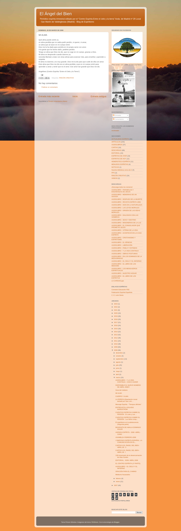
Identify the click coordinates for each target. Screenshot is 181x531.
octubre (119, 356)
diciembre (119, 353)
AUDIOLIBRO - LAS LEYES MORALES (125, 208)
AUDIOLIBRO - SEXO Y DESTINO (124, 220)
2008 (116, 350)
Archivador (115, 130)
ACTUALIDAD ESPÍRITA (120, 139)
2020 (116, 313)
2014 (116, 332)
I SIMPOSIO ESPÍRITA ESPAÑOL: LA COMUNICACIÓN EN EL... (128, 441)
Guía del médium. (121, 390)
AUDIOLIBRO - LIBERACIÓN (122, 245)
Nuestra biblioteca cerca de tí (122, 170)
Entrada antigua (98, 96)
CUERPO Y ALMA (121, 396)
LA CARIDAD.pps (118, 281)
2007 (116, 485)
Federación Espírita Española (122, 292)
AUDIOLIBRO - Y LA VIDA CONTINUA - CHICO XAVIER (126, 381)
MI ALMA (118, 393)
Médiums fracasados (122, 474)
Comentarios (118, 119)
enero (118, 481)
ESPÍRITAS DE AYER (119, 156)
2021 (116, 310)
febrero (118, 478)
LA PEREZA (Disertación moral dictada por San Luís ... (126, 400)
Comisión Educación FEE (120, 289)
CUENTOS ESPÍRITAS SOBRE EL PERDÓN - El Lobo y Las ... (127, 413)
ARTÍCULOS (116, 142)
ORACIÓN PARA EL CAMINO (125, 471)
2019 (116, 316)
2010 (116, 344)
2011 (116, 341)
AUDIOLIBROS (117, 145)
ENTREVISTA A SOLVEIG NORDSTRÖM (124, 408)
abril (117, 374)
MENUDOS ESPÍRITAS (120, 164)
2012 (116, 338)
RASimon (94, 522)
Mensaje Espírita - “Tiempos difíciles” (128, 404)
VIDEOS (115, 178)
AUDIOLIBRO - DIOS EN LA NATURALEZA (127, 205)
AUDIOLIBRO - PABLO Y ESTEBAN (124, 248)
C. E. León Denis (118, 295)
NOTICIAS (115, 167)
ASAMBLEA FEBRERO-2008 (125, 437)
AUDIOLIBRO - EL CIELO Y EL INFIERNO (127, 261)
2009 (116, 347)
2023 (116, 304)
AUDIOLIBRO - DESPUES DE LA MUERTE (127, 199)
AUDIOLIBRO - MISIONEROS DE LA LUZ (126, 223)
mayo (118, 371)
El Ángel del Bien (56, 13)
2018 (116, 319)
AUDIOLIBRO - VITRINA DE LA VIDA (125, 230)
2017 (116, 322)
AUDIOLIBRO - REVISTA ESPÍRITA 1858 (126, 202)
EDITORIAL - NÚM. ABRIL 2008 (126, 460)
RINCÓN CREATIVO (66, 78)
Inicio (75, 96)
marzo (118, 377)
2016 (116, 325)
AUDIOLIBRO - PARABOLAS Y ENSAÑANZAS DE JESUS (123, 191)
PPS (113, 173)
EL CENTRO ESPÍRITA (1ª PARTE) (127, 463)
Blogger (116, 522)
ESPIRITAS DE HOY (119, 159)
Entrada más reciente (49, 96)
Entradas (117, 115)
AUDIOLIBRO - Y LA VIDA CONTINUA (125, 251)
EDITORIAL (116, 153)
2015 (116, 328)
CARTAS (115, 147)
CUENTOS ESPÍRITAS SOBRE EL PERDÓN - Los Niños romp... (127, 418)
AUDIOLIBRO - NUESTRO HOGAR (124, 273)
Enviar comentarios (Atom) (57, 101)
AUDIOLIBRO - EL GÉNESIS (122, 242)
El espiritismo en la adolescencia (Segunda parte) (126, 423)
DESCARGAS (117, 150)
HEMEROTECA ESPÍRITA (121, 161)
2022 (116, 307)
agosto (118, 362)
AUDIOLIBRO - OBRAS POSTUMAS (125, 253)
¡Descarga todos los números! (122, 187)
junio (118, 368)
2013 (116, 335)
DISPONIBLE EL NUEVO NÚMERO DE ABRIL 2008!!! (128, 386)
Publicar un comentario (50, 87)
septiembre (120, 359)
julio (117, 365)
